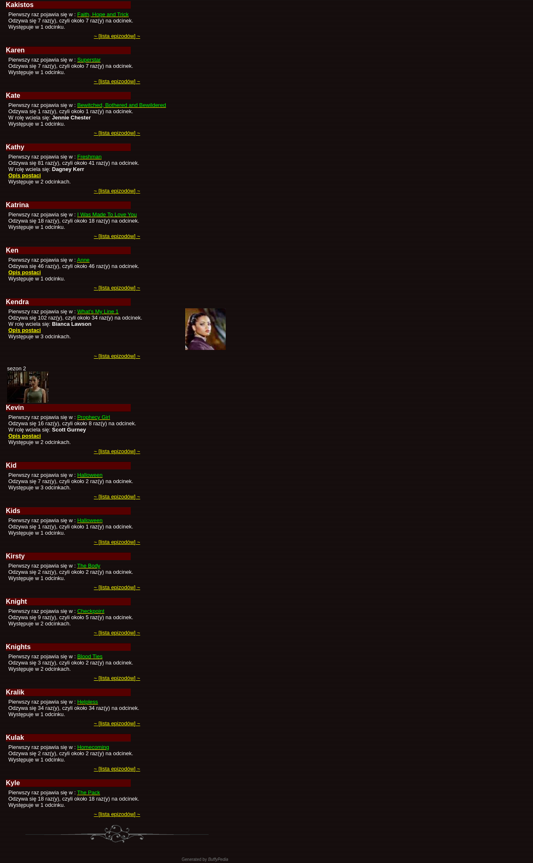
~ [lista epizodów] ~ (117, 36)
